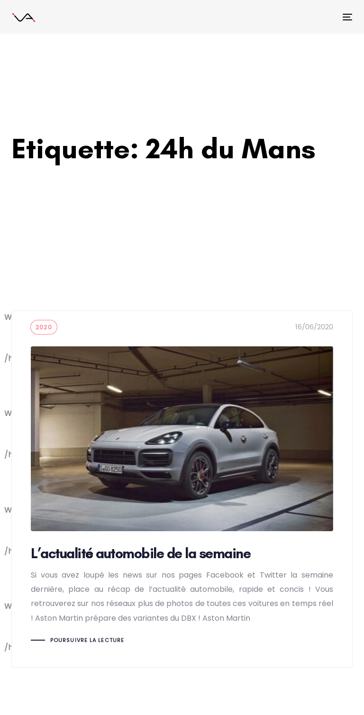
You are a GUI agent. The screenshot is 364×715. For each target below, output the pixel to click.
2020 (44, 327)
